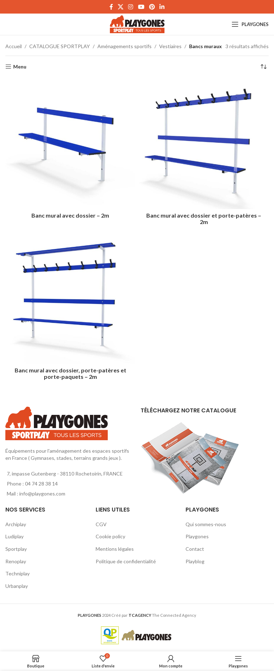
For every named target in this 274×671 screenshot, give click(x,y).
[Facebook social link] (111, 6)
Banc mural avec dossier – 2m (70, 215)
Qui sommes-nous (206, 524)
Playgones (197, 536)
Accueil (13, 46)
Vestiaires (170, 46)
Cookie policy (110, 536)
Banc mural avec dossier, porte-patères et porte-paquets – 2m (70, 373)
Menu (19, 67)
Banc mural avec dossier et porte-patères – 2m (203, 218)
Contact (195, 549)
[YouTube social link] (141, 6)
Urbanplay (16, 586)
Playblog (195, 561)
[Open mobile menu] (250, 24)
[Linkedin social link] (162, 6)
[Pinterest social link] (152, 6)
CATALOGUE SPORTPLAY (59, 46)
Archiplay (15, 524)
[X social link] (120, 6)
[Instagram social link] (131, 6)
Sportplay (16, 549)
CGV (101, 524)
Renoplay (15, 561)
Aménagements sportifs (124, 46)
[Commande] (263, 66)
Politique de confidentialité (126, 561)
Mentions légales (115, 549)
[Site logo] (137, 24)
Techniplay (17, 573)
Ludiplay (14, 536)
